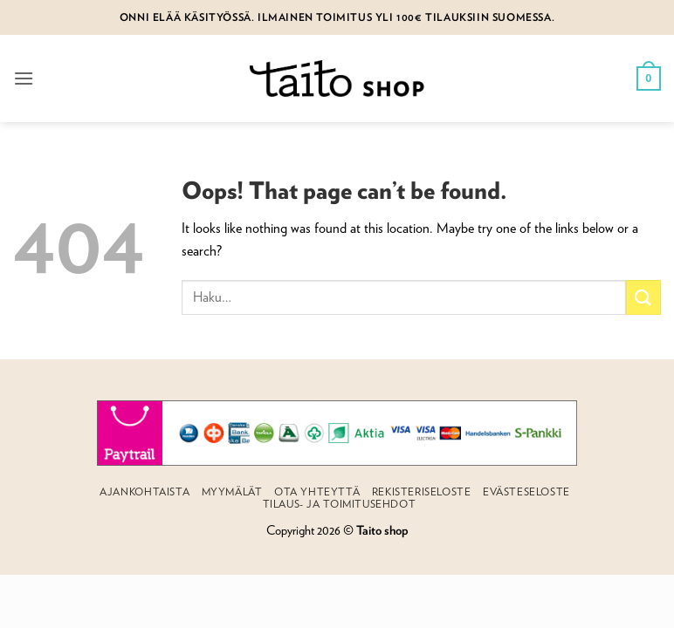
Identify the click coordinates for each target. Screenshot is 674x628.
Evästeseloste (526, 491)
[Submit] (643, 297)
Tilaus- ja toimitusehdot (339, 503)
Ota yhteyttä (317, 491)
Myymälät (232, 491)
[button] (23, 78)
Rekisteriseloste (421, 491)
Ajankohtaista (144, 491)
